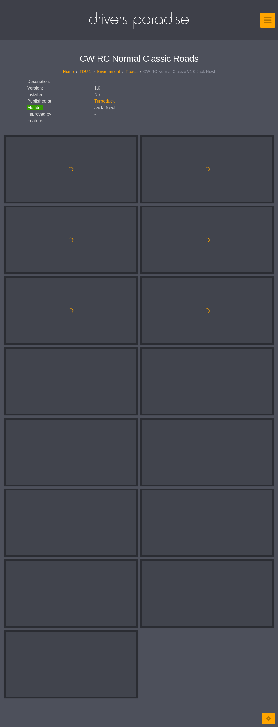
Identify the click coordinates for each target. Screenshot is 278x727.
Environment (108, 71)
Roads (131, 71)
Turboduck (104, 101)
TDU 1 (85, 71)
